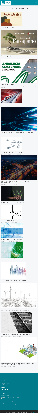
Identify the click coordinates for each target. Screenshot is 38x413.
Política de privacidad (5, 383)
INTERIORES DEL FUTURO (7, 27)
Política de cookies (5, 384)
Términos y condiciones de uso (7, 381)
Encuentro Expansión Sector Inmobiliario (12, 239)
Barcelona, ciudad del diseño (8, 220)
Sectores (3, 380)
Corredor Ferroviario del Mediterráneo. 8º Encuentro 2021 (16, 334)
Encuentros (4, 379)
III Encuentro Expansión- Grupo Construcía (12, 202)
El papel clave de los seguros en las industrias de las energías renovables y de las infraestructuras (17, 363)
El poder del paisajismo (7, 56)
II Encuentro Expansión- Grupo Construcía (12, 259)
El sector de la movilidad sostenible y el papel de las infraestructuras (15, 181)
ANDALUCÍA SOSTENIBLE (7, 84)
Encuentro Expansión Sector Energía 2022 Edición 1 (14, 309)
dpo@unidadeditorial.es (5, 406)
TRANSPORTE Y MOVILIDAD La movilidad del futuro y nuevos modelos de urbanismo (17, 133)
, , (10, 397)
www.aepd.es (14, 407)
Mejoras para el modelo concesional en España (13, 280)
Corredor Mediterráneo (7, 104)
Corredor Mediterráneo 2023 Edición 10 (11, 152)
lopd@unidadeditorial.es (23, 404)
